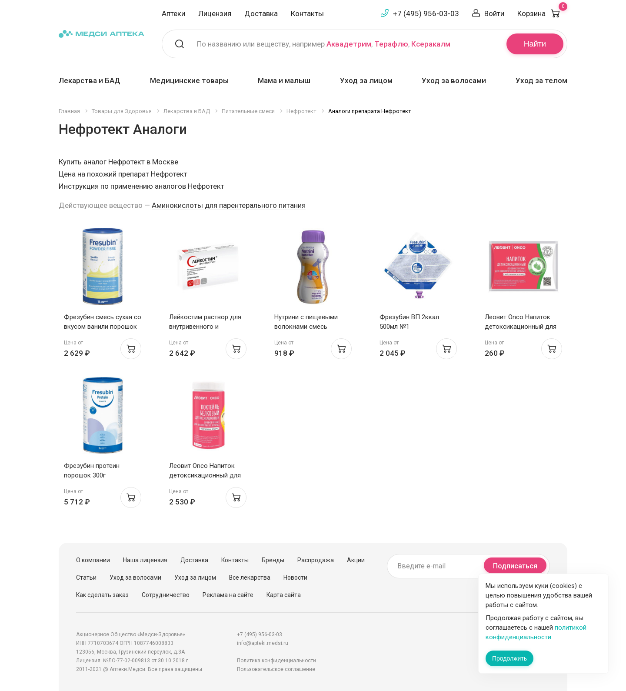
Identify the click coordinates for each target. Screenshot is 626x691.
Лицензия (214, 13)
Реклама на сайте (228, 594)
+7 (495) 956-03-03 (426, 13)
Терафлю (391, 44)
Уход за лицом (366, 80)
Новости (295, 577)
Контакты (307, 13)
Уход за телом (541, 80)
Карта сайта (283, 594)
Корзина (542, 13)
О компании (93, 560)
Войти (494, 13)
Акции (356, 560)
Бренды (273, 560)
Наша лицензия (145, 560)
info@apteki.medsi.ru (262, 643)
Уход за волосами (454, 80)
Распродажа (315, 560)
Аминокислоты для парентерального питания (229, 205)
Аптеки (173, 13)
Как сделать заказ (102, 594)
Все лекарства (249, 577)
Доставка (261, 13)
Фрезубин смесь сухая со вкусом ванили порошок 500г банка (102, 326)
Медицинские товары (189, 80)
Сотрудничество (166, 594)
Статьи (86, 577)
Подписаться (515, 566)
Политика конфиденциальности (276, 661)
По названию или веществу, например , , (323, 44)
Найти (535, 44)
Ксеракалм (430, 44)
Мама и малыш (284, 80)
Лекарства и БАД (89, 80)
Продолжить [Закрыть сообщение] (509, 658)
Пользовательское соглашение (276, 669)
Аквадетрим (348, 44)
